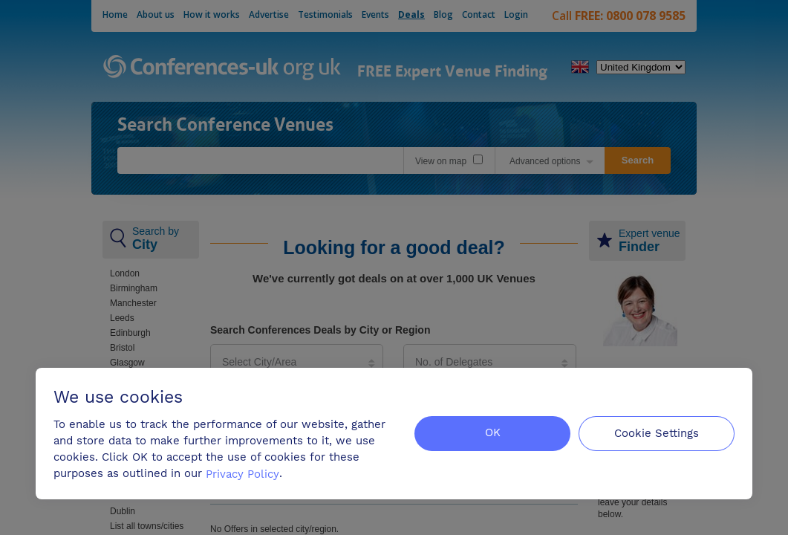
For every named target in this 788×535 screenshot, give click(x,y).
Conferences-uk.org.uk (222, 68)
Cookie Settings (656, 432)
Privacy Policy (242, 473)
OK (492, 432)
